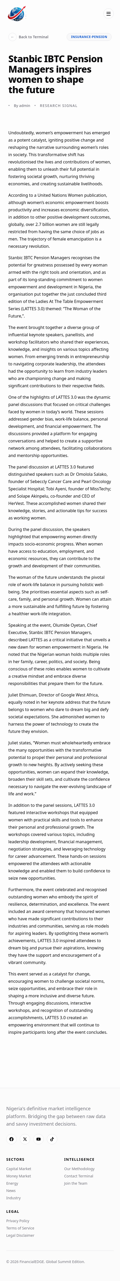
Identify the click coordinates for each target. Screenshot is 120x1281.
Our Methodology (79, 1168)
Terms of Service (20, 1228)
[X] (25, 1139)
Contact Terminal (78, 1176)
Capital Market (18, 1168)
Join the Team (75, 1183)
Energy (12, 1183)
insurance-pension (89, 37)
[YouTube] (38, 1139)
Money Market (18, 1176)
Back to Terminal (28, 37)
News (11, 1190)
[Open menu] (108, 13)
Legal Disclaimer (20, 1235)
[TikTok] (52, 1139)
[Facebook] (11, 1139)
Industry (13, 1197)
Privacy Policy (17, 1220)
